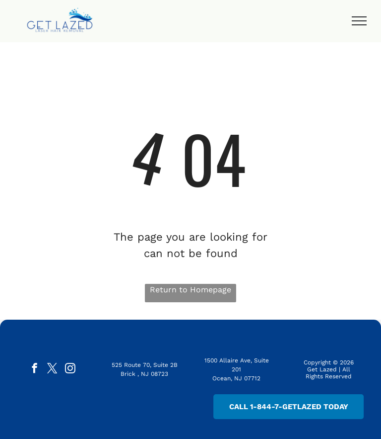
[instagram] (70, 369)
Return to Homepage (190, 289)
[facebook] (34, 369)
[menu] (359, 21)
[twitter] (52, 369)
